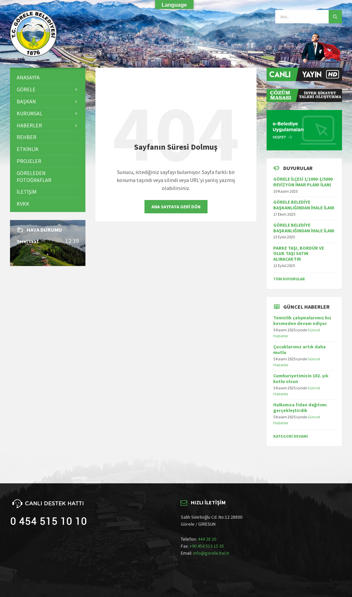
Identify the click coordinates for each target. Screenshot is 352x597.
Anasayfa (28, 77)
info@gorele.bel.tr (211, 553)
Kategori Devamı (290, 436)
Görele (26, 89)
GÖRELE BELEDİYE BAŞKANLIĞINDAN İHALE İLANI (303, 205)
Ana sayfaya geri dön (176, 207)
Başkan (26, 101)
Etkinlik (28, 149)
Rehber (26, 137)
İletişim (27, 191)
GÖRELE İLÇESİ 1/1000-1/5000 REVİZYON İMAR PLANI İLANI (303, 182)
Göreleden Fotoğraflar (34, 176)
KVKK (23, 203)
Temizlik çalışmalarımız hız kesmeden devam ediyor (302, 320)
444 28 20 (207, 539)
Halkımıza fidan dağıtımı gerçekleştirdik (300, 407)
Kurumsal (29, 113)
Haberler (29, 125)
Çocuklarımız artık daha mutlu (299, 349)
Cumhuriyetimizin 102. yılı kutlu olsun (300, 378)
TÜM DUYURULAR (289, 278)
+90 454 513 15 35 (207, 546)
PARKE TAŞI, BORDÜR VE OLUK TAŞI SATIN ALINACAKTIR (298, 253)
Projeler (29, 161)
